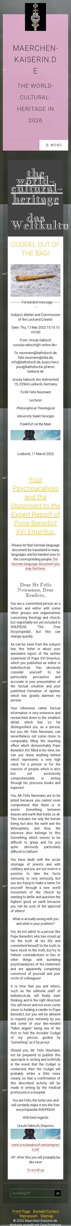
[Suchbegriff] (35, 1193)
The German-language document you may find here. (36, 563)
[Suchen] (58, 1193)
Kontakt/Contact (46, 1212)
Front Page (21, 1212)
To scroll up (35, 1170)
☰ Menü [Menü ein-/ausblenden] (54, 145)
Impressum (28, 1216)
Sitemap (46, 1216)
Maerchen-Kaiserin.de (35, 59)
